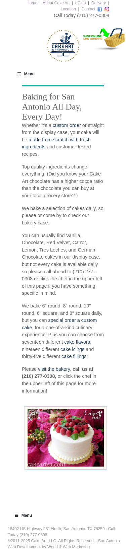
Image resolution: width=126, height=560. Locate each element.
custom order (67, 125)
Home (32, 3)
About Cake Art (56, 3)
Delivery (98, 3)
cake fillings (73, 356)
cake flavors (77, 342)
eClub (80, 3)
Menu (25, 74)
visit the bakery (54, 369)
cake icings (72, 349)
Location (68, 9)
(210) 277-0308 (93, 15)
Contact (88, 9)
